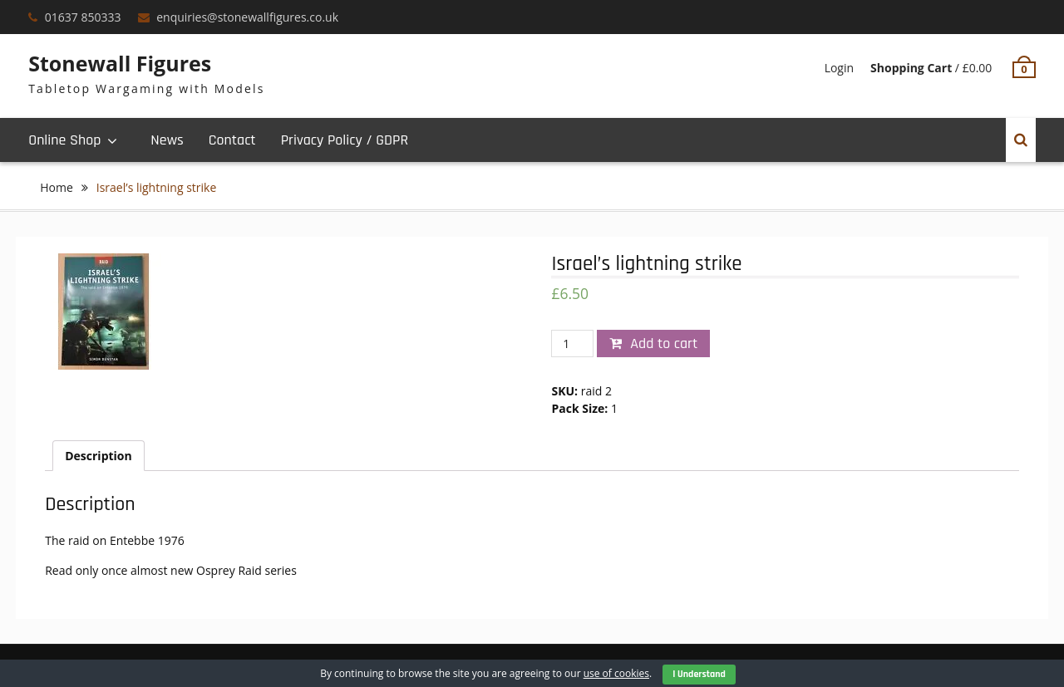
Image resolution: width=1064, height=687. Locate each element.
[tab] (98, 455)
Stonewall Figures (119, 63)
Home (56, 187)
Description (98, 456)
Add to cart (663, 343)
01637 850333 (83, 17)
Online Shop (64, 140)
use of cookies (616, 673)
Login (839, 68)
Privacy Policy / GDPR (344, 140)
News (166, 140)
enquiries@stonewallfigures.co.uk (247, 17)
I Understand (699, 674)
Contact (232, 140)
